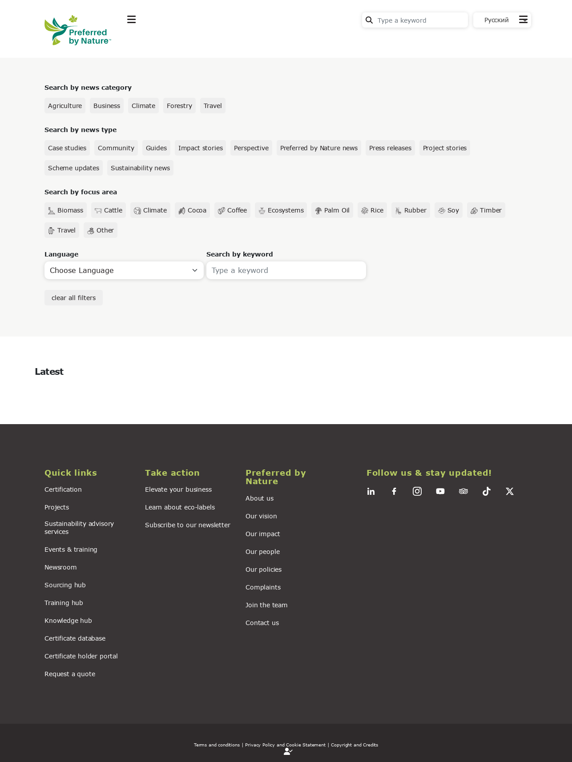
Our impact (263, 533)
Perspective (251, 148)
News (242, 41)
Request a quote (69, 674)
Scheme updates (73, 168)
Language (61, 254)
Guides (156, 148)
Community (116, 148)
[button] (89, 473)
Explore (140, 41)
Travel (213, 105)
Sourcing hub (65, 585)
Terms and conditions (217, 744)
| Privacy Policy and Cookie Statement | (286, 744)
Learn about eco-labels (179, 507)
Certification (63, 489)
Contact (514, 40)
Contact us (262, 622)
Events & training (70, 549)
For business (294, 41)
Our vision (261, 516)
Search (369, 20)
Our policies (264, 569)
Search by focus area (80, 192)
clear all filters (74, 297)
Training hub (63, 602)
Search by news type (80, 129)
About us (260, 498)
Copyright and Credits (354, 744)
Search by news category (88, 87)
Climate (143, 105)
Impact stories (200, 148)
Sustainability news (140, 168)
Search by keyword (239, 254)
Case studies (67, 148)
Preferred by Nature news (319, 148)
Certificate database (74, 638)
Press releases (390, 148)
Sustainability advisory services (79, 527)
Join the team (267, 605)
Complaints (263, 587)
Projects (56, 507)
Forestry (179, 105)
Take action (193, 41)
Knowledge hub (68, 620)
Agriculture (65, 105)
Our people (262, 551)
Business (106, 105)
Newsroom (60, 567)
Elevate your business (178, 489)
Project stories (445, 148)
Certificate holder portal (81, 656)
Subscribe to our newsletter (187, 525)
